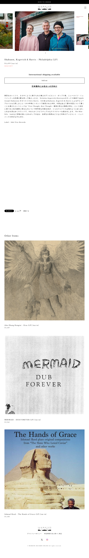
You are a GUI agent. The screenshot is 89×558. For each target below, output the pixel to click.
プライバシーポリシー (34, 533)
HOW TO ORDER (44, 2)
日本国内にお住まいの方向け (44, 86)
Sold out (44, 80)
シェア (18, 211)
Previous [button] (3, 31)
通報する (26, 211)
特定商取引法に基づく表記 (53, 533)
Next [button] (85, 31)
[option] (44, 31)
